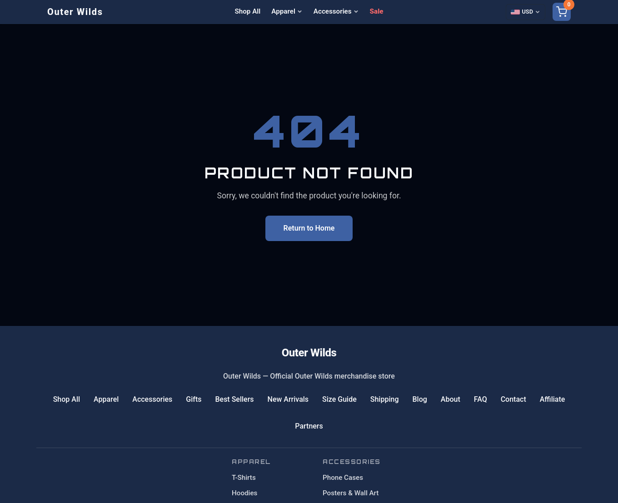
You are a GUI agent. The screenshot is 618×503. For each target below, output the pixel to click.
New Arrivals (288, 399)
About (450, 399)
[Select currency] (525, 12)
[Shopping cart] (562, 12)
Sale (377, 11)
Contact (513, 399)
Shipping (384, 399)
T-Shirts (244, 477)
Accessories (336, 11)
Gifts (193, 399)
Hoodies (244, 493)
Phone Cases (343, 477)
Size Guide (339, 399)
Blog (419, 399)
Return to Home (309, 228)
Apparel (287, 11)
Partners (309, 426)
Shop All (248, 11)
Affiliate (552, 399)
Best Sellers (234, 399)
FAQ (480, 399)
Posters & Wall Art (351, 493)
